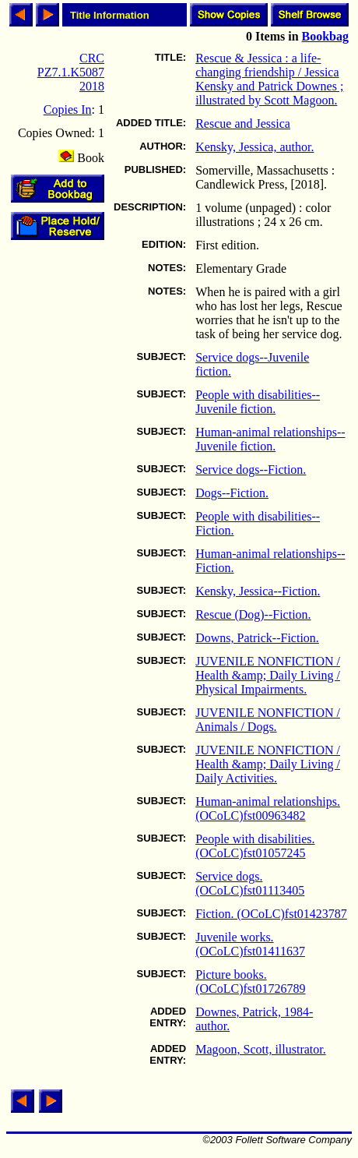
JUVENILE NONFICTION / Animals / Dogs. (267, 719)
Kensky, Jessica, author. (254, 147)
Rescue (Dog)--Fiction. (253, 614)
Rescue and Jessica (242, 123)
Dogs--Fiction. (231, 493)
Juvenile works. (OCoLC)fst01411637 (250, 944)
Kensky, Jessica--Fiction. (257, 591)
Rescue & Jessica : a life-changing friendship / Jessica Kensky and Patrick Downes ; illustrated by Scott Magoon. (269, 79)
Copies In (68, 109)
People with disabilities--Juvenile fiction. (257, 401)
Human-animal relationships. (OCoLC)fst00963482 (267, 808)
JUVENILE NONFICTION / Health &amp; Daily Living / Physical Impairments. (267, 675)
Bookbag (325, 36)
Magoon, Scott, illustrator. (260, 1049)
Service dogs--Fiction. (250, 469)
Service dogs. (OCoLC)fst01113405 (249, 883)
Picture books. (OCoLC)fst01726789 (250, 981)
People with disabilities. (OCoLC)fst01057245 (254, 846)
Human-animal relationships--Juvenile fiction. (270, 439)
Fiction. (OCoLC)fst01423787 (271, 913)
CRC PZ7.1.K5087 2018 (70, 72)
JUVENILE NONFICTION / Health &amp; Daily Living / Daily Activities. (267, 764)
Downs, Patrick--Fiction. (257, 637)
